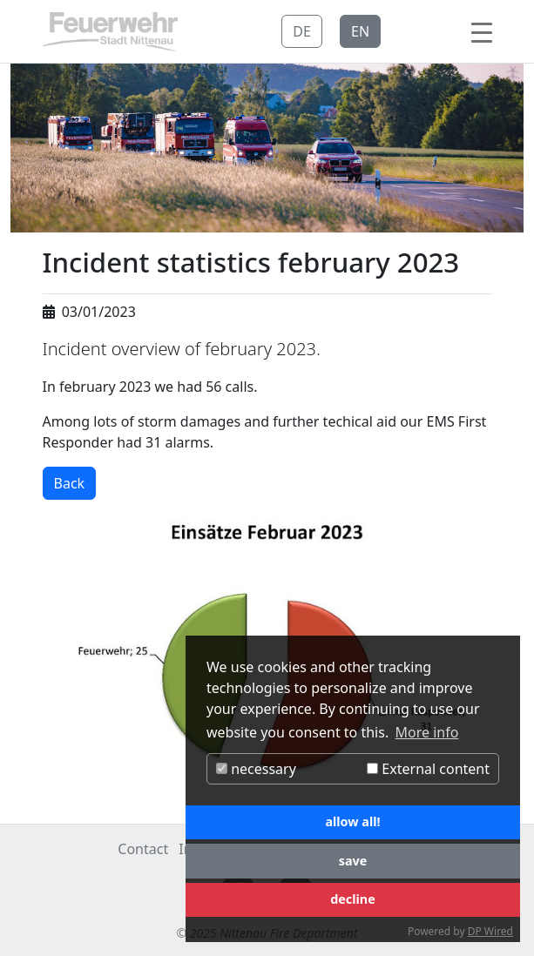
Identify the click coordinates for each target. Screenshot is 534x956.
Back (69, 483)
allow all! (352, 821)
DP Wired (490, 931)
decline (352, 899)
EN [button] (360, 31)
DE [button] (302, 31)
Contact (143, 848)
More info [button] (427, 732)
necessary (256, 768)
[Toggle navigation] (481, 31)
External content (428, 768)
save (353, 860)
